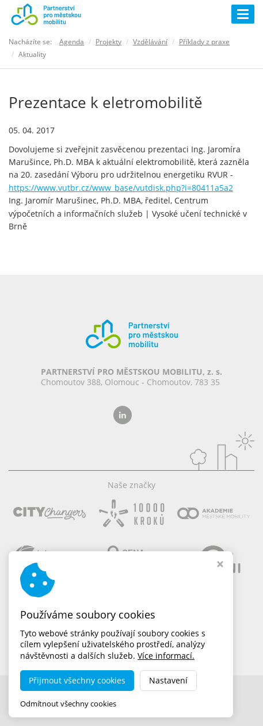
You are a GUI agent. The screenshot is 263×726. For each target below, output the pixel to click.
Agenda (71, 42)
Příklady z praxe (204, 42)
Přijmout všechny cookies (77, 680)
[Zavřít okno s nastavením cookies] (220, 565)
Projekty (108, 42)
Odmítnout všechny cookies (68, 704)
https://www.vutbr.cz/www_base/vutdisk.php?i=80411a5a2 (121, 187)
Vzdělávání (150, 42)
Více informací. (166, 655)
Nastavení (168, 680)
